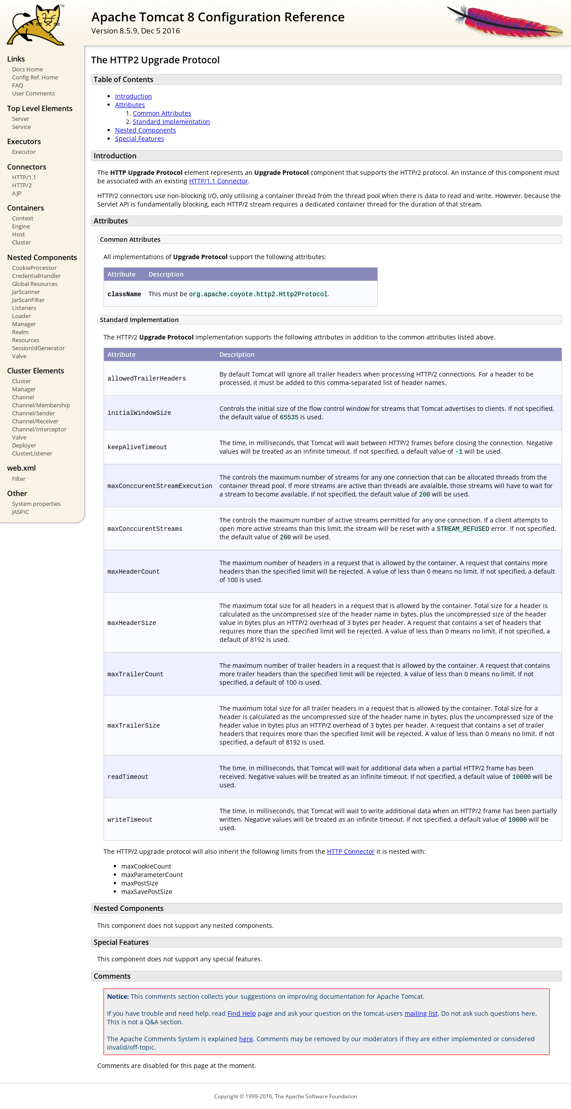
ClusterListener (32, 453)
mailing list (421, 1013)
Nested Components (145, 130)
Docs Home (27, 69)
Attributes (130, 104)
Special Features (139, 138)
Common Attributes (162, 113)
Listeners (24, 308)
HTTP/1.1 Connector (218, 181)
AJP (16, 193)
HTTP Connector (351, 851)
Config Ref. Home (35, 77)
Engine (21, 226)
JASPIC (20, 512)
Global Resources (35, 284)
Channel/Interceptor (39, 429)
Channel (23, 397)
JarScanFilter (28, 300)
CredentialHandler (36, 276)
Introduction (133, 96)
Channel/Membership (41, 405)
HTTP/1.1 (24, 177)
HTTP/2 (22, 185)
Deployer (24, 445)
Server (20, 119)
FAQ (17, 85)
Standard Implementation (171, 121)
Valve (19, 356)
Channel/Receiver (35, 421)
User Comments (33, 93)
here (246, 1039)
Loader (21, 316)
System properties (36, 504)
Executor (24, 152)
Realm (20, 332)
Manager (24, 324)
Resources (25, 340)
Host (18, 234)
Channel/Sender (33, 413)
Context (22, 218)
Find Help (242, 1013)
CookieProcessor (34, 268)
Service (21, 127)
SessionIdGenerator (38, 348)
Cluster (21, 242)
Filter (18, 479)
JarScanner (26, 292)
